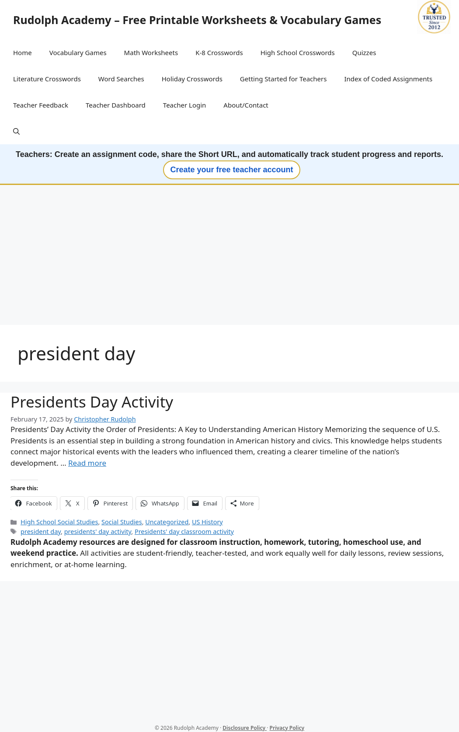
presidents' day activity (98, 531)
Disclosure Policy (245, 728)
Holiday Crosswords (192, 78)
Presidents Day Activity (91, 401)
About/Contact (245, 105)
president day (41, 531)
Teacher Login (184, 105)
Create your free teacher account (231, 169)
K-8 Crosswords (219, 52)
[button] (16, 131)
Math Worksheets (151, 52)
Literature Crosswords (47, 78)
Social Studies (121, 522)
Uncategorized (166, 522)
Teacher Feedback (40, 105)
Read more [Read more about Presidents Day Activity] (87, 463)
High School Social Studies (59, 522)
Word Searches (121, 78)
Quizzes (364, 52)
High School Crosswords (298, 52)
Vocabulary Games (78, 52)
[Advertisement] (229, 256)
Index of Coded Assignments (388, 78)
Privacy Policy (287, 728)
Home (22, 52)
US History (207, 522)
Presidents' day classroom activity (184, 531)
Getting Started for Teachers (283, 78)
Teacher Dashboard (116, 105)
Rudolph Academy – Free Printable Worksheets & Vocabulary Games (197, 19)
